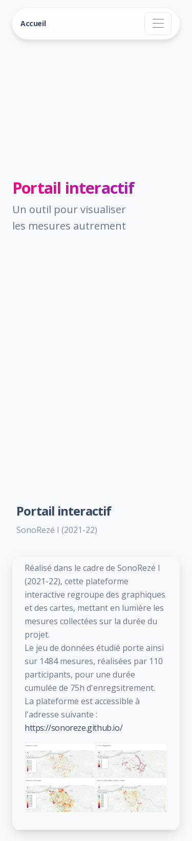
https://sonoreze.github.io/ (73, 727)
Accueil (33, 23)
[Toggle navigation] (158, 23)
